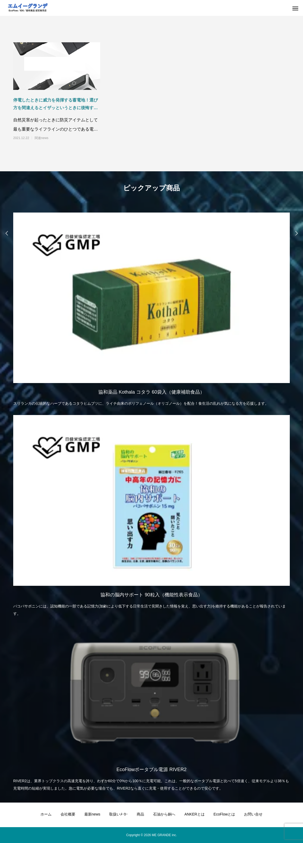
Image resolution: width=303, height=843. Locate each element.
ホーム (46, 814)
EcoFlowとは (224, 814)
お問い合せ (253, 814)
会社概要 (68, 814)
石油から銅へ (164, 814)
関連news (41, 138)
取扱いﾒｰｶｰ (118, 814)
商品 (140, 814)
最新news (92, 814)
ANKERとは (194, 814)
